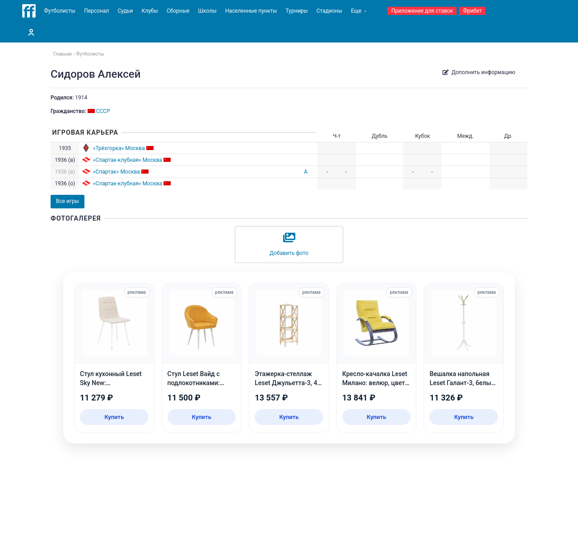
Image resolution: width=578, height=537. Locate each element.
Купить (114, 417)
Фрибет (472, 11)
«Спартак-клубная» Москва (127, 160)
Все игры (67, 201)
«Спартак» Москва (116, 172)
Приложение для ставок (422, 11)
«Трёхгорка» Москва (119, 148)
